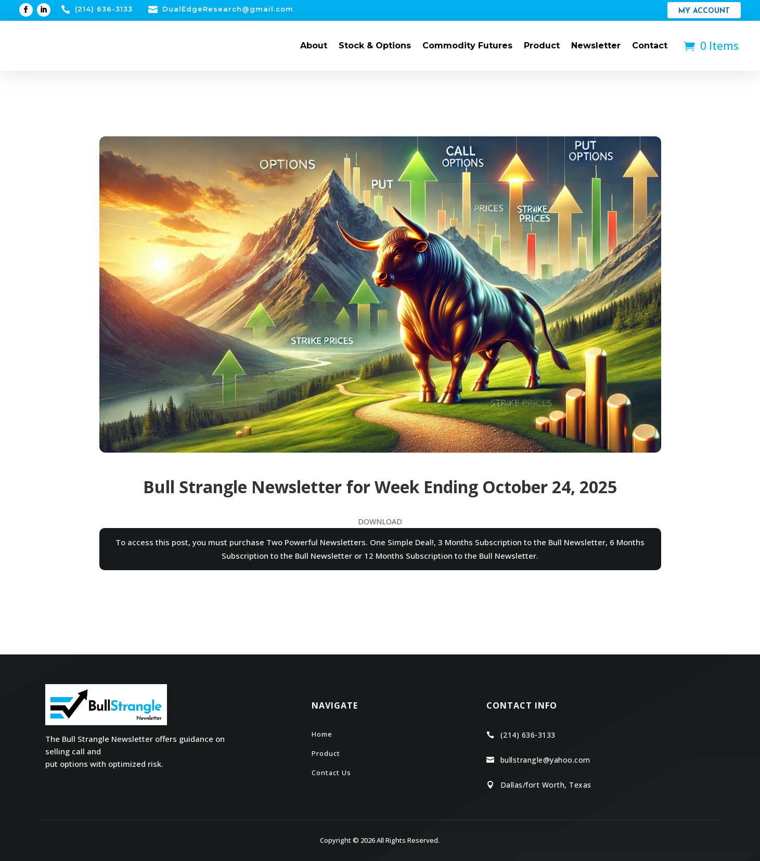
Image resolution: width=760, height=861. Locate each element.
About (313, 45)
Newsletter (596, 45)
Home (322, 734)
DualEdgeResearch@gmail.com (227, 9)
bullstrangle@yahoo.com (545, 760)
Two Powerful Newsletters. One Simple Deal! (350, 542)
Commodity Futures (467, 45)
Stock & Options (375, 45)
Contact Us (331, 772)
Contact (649, 45)
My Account (704, 11)
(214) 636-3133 (104, 9)
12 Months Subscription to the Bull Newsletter (450, 555)
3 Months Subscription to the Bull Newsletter (522, 542)
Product (542, 45)
